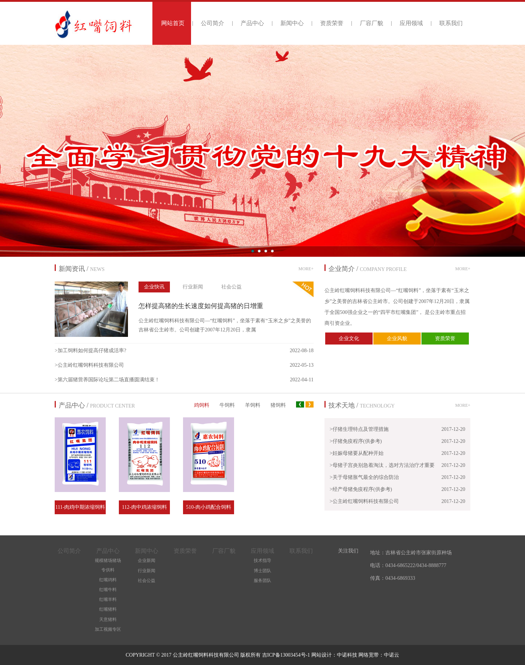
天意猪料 (108, 619)
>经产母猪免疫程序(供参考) (361, 489)
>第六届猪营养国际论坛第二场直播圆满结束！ (107, 379)
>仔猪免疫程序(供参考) (356, 441)
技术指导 (262, 560)
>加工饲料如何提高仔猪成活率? (90, 350)
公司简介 (212, 23)
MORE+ (306, 268)
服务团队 (262, 580)
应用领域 (411, 23)
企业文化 (349, 338)
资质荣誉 (331, 23)
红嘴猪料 (108, 609)
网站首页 (172, 23)
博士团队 (262, 570)
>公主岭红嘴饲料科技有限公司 (89, 365)
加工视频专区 (108, 629)
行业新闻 (193, 287)
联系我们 (451, 23)
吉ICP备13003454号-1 (286, 655)
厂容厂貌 (371, 23)
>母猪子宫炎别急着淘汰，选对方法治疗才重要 (382, 465)
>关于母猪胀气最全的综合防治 (364, 477)
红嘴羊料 (108, 599)
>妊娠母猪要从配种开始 (357, 453)
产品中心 (252, 23)
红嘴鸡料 (108, 579)
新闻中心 (292, 23)
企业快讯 (154, 287)
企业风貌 (397, 338)
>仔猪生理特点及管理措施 (359, 429)
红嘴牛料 (108, 589)
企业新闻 (146, 560)
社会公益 (231, 287)
